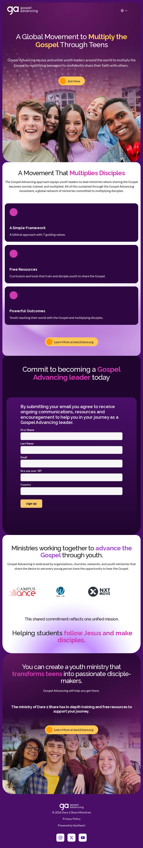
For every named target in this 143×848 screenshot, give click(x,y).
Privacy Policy (71, 818)
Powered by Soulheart (71, 825)
